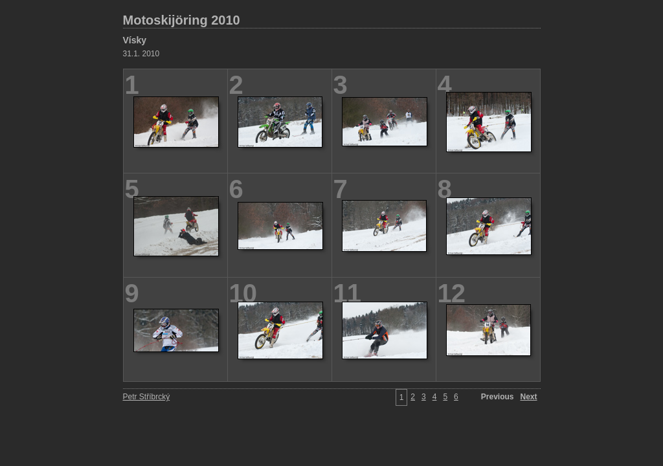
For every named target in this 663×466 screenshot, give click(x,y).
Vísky (135, 40)
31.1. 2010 (141, 53)
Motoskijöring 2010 (181, 20)
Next (528, 396)
